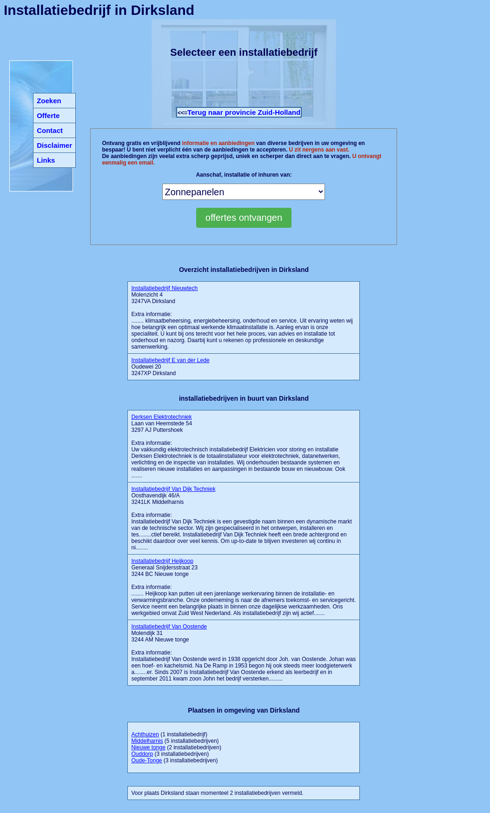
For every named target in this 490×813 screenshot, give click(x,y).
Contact (50, 130)
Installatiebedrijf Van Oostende (169, 626)
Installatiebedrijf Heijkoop (162, 561)
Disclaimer (54, 145)
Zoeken (49, 101)
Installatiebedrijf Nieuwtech (164, 288)
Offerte (48, 115)
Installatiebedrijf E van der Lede (170, 360)
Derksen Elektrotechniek (161, 417)
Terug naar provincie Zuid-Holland (243, 112)
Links (46, 160)
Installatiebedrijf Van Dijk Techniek (173, 489)
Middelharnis (147, 741)
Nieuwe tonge (148, 747)
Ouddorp (142, 754)
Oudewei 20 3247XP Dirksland (170, 367)
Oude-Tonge (146, 760)
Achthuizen (145, 734)
